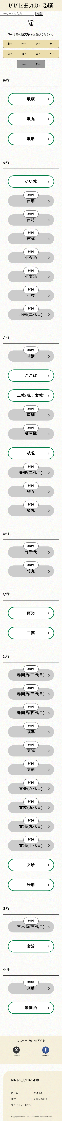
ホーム (14, 1093)
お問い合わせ (40, 1099)
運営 (13, 1099)
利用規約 (38, 1093)
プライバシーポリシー (22, 1105)
